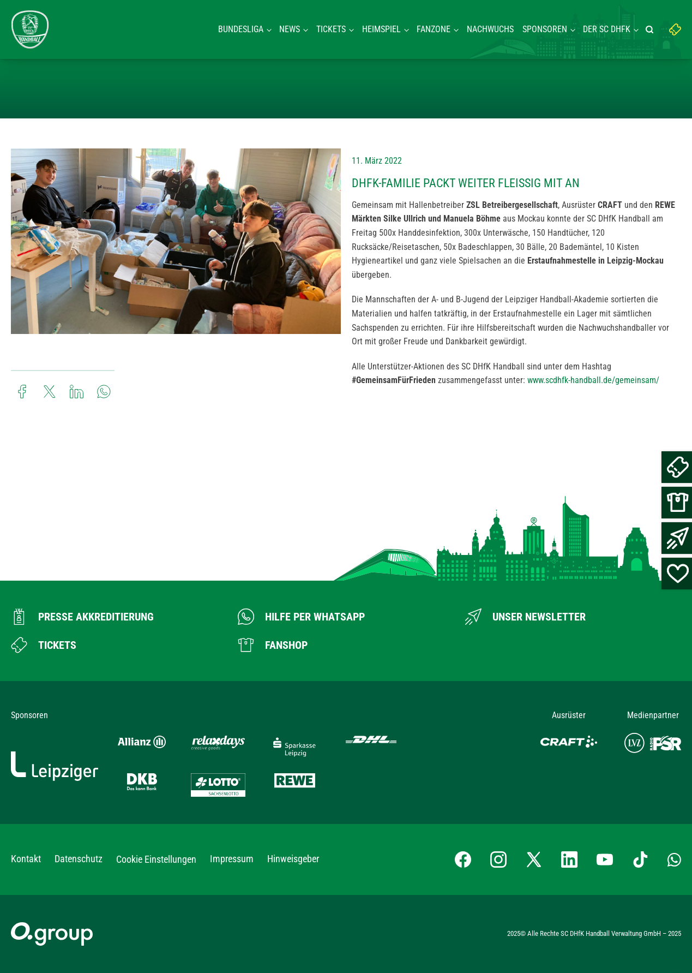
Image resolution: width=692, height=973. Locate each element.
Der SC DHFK (606, 29)
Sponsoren (544, 29)
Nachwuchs (490, 29)
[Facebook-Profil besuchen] (463, 859)
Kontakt (26, 858)
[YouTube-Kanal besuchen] (605, 859)
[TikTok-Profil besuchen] (640, 859)
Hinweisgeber (293, 858)
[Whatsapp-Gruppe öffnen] (674, 859)
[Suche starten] (651, 29)
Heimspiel (381, 29)
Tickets (331, 29)
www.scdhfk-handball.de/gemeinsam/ (593, 380)
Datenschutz (79, 858)
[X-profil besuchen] (534, 859)
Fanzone (433, 29)
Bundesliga (240, 29)
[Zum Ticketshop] (43, 645)
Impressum (232, 858)
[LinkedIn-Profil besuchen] (569, 859)
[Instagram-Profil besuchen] (498, 859)
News (289, 29)
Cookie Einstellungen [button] (156, 859)
